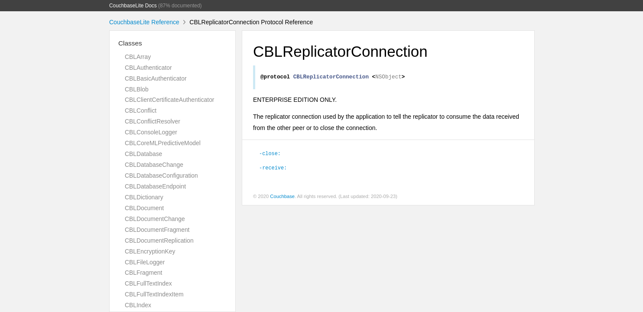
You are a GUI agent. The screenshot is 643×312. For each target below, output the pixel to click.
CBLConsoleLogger (151, 132)
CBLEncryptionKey (150, 251)
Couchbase (282, 197)
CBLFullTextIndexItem (154, 294)
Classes (130, 43)
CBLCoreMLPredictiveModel (163, 143)
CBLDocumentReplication (159, 240)
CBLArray (138, 56)
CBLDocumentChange (155, 218)
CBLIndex (138, 305)
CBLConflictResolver (152, 121)
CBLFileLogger (145, 262)
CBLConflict (140, 110)
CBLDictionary (144, 197)
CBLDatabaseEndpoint (155, 186)
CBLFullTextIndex (148, 283)
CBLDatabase (143, 153)
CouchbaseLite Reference (144, 22)
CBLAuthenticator (148, 67)
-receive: (273, 168)
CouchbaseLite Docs (133, 6)
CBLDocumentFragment (157, 229)
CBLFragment (143, 272)
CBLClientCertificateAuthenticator (169, 99)
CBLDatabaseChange (154, 164)
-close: (270, 154)
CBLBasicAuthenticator (156, 78)
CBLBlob (137, 89)
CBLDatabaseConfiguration (161, 175)
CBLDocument (144, 208)
